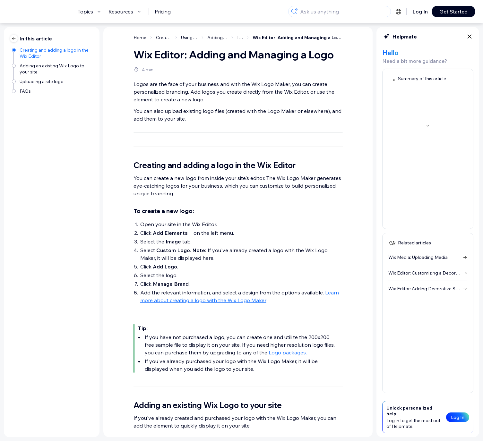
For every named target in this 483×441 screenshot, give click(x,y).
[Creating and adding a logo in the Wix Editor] (52, 52)
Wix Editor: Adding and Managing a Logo (298, 37)
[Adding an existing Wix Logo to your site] (52, 68)
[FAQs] (52, 90)
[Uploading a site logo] (52, 81)
